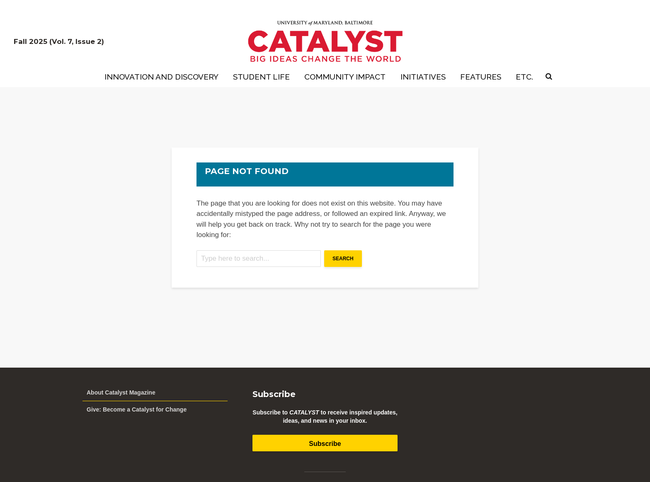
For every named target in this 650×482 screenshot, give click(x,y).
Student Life (261, 76)
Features (480, 76)
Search (343, 259)
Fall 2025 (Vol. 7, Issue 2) (59, 41)
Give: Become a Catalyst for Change (137, 409)
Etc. (524, 76)
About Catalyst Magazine (121, 392)
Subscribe (325, 443)
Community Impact (345, 76)
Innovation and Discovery (161, 76)
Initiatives (423, 76)
